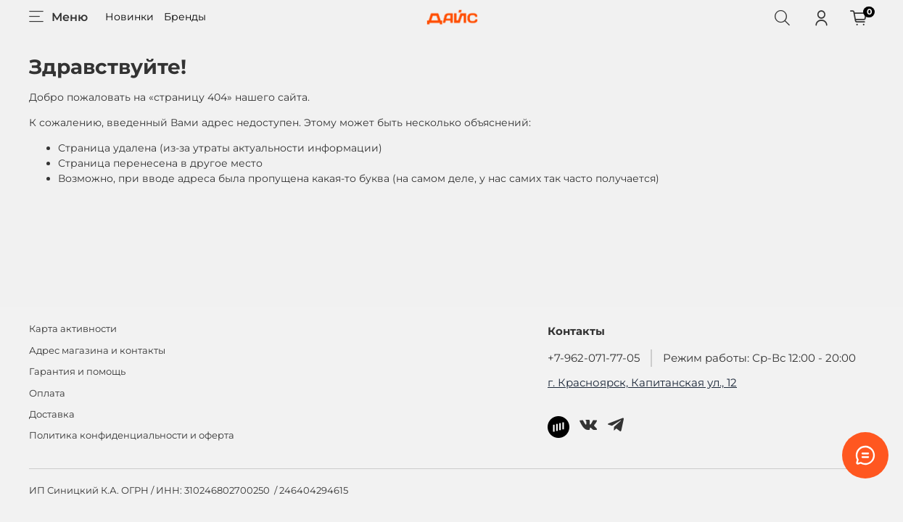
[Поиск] (782, 17)
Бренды (185, 16)
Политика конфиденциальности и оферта (131, 435)
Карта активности (73, 328)
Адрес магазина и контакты (97, 350)
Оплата (47, 393)
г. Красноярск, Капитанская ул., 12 (642, 382)
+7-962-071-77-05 (594, 358)
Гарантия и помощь (77, 371)
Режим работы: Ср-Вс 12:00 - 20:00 (759, 358)
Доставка (52, 414)
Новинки (129, 16)
